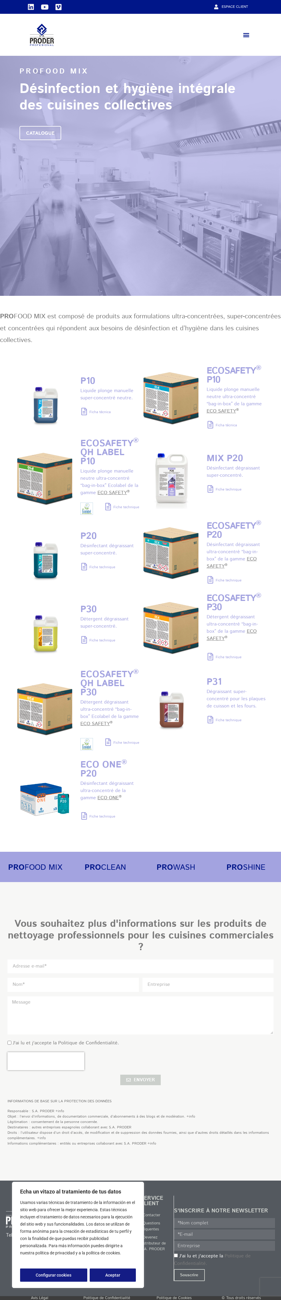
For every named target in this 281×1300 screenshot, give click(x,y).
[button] (246, 35)
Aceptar (112, 1275)
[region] (78, 1235)
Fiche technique (126, 507)
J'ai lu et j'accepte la (66, 1043)
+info (59, 1111)
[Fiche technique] (108, 506)
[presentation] (45, 1061)
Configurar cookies (53, 1275)
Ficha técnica (100, 412)
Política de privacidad (41, 1260)
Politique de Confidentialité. (88, 1043)
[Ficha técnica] (84, 411)
